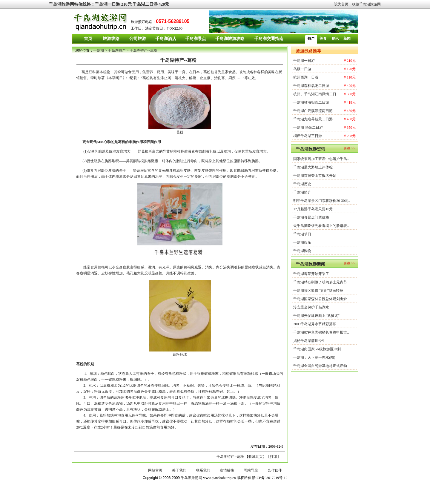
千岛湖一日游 (107, 4)
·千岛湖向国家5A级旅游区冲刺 (316, 349)
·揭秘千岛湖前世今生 (308, 341)
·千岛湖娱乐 (301, 242)
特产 (311, 38)
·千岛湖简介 (301, 192)
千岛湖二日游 (145, 4)
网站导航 (251, 470)
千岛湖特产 (117, 50)
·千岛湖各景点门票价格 (310, 217)
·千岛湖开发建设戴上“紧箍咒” (316, 316)
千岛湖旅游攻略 (230, 38)
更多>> (349, 148)
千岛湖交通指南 (268, 38)
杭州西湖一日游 (305, 77)
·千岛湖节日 (301, 234)
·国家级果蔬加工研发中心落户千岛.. (320, 159)
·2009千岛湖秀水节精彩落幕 (314, 324)
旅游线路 (111, 38)
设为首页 (341, 4)
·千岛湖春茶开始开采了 (310, 274)
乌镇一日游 (302, 69)
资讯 (335, 38)
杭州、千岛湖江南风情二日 (314, 94)
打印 (273, 457)
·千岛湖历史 (301, 184)
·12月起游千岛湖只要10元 (312, 209)
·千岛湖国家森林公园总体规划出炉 (319, 299)
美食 (323, 38)
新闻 (347, 38)
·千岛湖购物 (301, 251)
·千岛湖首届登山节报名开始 (314, 176)
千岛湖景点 (195, 38)
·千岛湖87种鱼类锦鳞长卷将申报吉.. (320, 332)
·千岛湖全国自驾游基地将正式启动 (319, 366)
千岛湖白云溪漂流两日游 (313, 111)
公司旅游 (137, 38)
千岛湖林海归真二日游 (311, 102)
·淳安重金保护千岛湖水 (310, 307)
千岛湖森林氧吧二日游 (311, 86)
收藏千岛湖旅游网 (366, 4)
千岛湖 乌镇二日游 (308, 127)
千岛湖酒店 (165, 38)
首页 (88, 38)
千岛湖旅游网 (61, 4)
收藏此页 (255, 457)
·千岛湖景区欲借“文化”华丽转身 (317, 290)
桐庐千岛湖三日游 (307, 136)
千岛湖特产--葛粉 (143, 50)
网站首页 (155, 470)
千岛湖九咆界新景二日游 (313, 119)
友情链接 (227, 470)
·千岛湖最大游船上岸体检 (312, 167)
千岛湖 (98, 50)
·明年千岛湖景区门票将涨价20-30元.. (321, 201)
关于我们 (179, 470)
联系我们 (203, 470)
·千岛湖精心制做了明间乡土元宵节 (319, 282)
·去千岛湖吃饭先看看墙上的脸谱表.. (320, 226)
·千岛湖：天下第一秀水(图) (313, 357)
